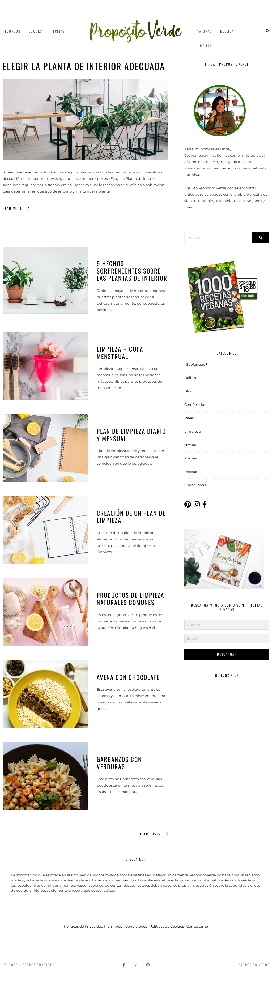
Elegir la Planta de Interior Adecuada (84, 66)
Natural (204, 31)
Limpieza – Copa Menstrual (120, 352)
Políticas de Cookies (167, 926)
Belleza (227, 31)
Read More (16, 208)
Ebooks (35, 31)
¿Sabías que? (195, 364)
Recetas (58, 31)
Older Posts (153, 833)
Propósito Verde (253, 964)
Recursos (11, 31)
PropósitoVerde (37, 964)
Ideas (189, 418)
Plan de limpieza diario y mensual (131, 434)
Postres (190, 458)
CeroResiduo (195, 404)
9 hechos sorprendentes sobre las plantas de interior (132, 271)
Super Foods (195, 485)
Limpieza (204, 45)
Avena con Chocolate (128, 677)
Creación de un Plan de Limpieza (131, 517)
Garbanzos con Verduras (119, 763)
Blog (188, 391)
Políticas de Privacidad (83, 926)
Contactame (197, 926)
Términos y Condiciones (126, 926)
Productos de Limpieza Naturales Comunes (130, 599)
